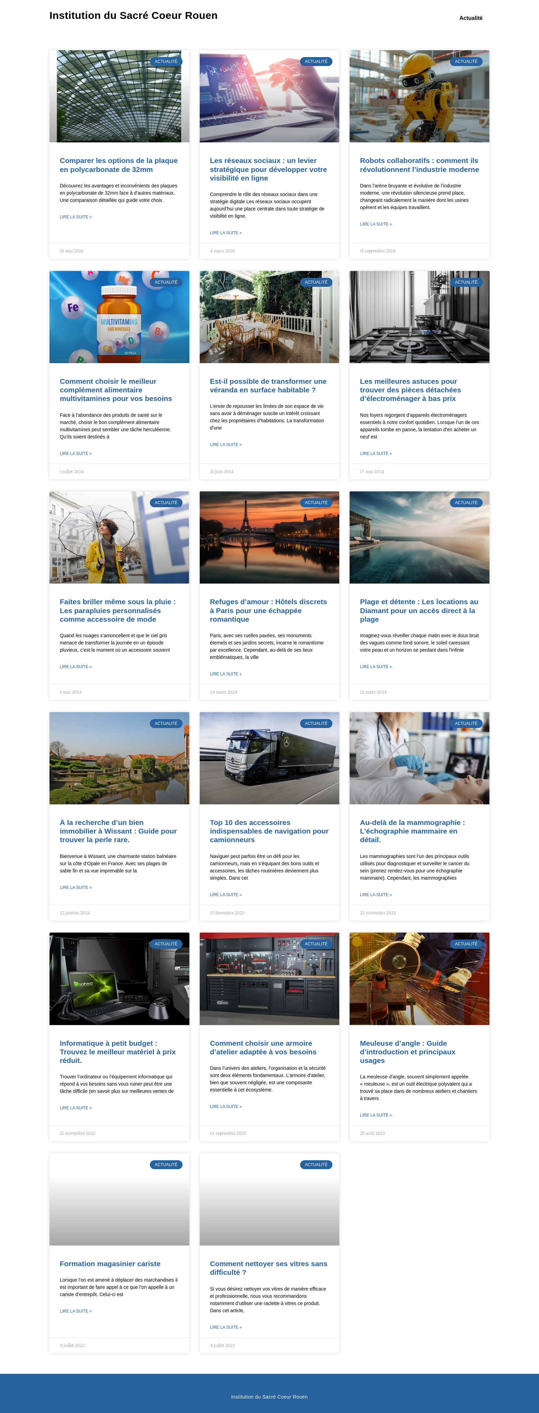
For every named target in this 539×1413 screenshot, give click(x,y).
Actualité (471, 18)
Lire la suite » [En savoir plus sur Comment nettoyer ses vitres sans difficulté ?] (226, 1327)
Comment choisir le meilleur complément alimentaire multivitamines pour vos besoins (116, 389)
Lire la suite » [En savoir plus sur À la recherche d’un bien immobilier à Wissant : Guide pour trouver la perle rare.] (76, 887)
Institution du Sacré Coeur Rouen (134, 15)
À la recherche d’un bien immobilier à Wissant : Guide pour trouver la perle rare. (118, 831)
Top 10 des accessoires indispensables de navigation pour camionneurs (269, 831)
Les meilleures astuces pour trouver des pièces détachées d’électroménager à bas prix (410, 389)
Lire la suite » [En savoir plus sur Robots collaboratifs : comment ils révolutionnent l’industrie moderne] (376, 224)
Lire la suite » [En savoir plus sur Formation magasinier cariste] (76, 1311)
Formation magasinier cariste (110, 1264)
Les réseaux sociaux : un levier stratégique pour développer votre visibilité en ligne (268, 169)
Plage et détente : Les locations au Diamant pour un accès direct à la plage (419, 610)
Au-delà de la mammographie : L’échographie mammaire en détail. (412, 831)
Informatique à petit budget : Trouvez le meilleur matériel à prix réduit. (118, 1051)
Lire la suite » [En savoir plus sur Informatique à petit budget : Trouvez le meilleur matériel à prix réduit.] (76, 1108)
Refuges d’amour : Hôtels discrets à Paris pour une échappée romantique (268, 610)
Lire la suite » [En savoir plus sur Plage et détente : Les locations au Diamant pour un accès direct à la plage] (376, 666)
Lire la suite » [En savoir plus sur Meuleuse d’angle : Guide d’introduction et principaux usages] (376, 1115)
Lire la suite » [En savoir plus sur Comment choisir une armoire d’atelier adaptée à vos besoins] (226, 1106)
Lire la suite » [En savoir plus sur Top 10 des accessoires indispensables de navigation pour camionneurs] (226, 894)
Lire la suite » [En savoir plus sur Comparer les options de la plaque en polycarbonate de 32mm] (76, 217)
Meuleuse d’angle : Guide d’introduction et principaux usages (407, 1051)
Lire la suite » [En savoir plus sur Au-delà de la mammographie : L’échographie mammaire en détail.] (376, 894)
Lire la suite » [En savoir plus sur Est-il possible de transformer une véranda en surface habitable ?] (226, 444)
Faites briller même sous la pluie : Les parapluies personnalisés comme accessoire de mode (118, 610)
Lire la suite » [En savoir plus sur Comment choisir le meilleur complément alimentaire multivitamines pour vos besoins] (76, 453)
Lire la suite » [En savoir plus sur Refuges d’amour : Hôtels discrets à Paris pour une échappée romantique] (226, 674)
